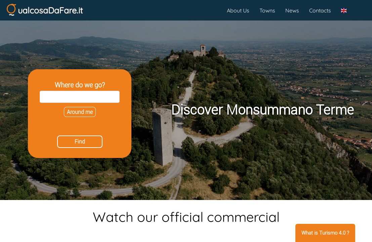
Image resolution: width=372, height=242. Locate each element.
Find (80, 141)
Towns (267, 10)
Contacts (320, 10)
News (292, 10)
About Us (238, 10)
